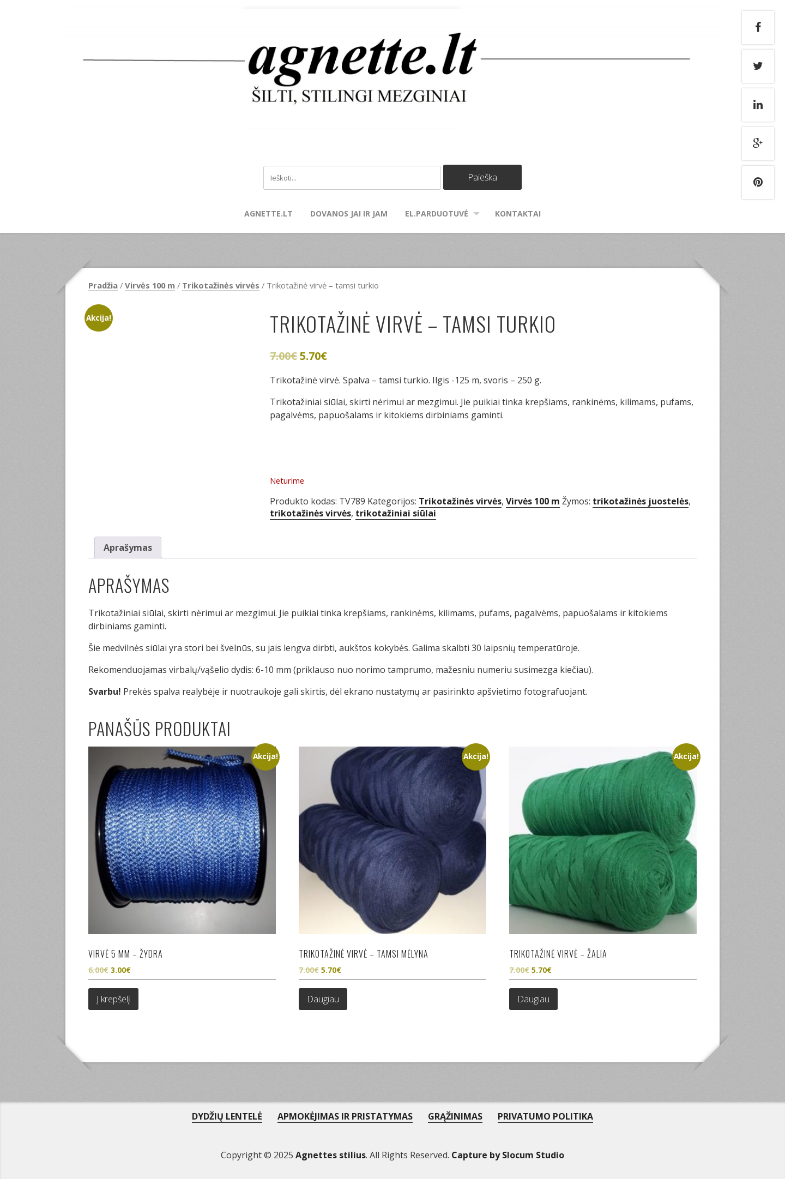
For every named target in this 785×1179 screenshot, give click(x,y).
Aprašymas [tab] (128, 548)
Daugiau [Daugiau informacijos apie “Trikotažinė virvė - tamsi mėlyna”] (323, 999)
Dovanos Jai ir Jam (349, 213)
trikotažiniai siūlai (395, 513)
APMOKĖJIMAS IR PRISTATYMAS (345, 1116)
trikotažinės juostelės (641, 501)
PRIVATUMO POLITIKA (545, 1116)
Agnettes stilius (330, 1155)
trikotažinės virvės (310, 513)
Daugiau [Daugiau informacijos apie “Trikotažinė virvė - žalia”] (533, 999)
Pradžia (103, 285)
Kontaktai (518, 213)
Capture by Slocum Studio (507, 1155)
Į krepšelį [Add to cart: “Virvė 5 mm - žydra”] (113, 999)
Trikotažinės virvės (220, 285)
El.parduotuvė (436, 213)
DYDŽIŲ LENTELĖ (227, 1116)
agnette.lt (268, 213)
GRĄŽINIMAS (455, 1116)
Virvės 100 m (150, 285)
